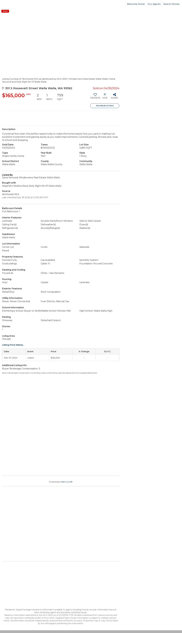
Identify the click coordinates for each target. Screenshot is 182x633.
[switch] (95, 97)
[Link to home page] (12, 4)
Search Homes (171, 4)
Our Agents (154, 4)
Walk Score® (66, 482)
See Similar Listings (105, 106)
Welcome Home (136, 4)
